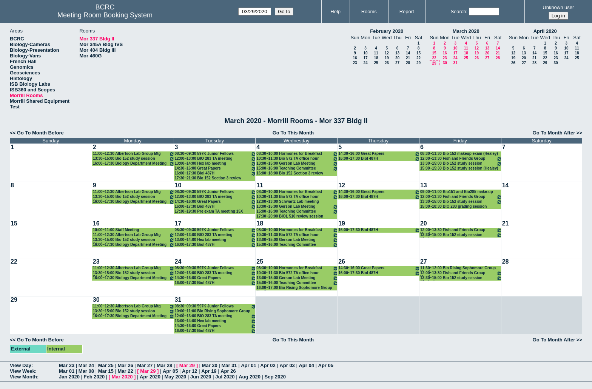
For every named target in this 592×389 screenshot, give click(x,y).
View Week (22, 371)
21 (408, 58)
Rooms (369, 11)
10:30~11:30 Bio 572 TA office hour (297, 158)
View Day (20, 365)
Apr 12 (189, 371)
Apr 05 (325, 365)
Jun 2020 (200, 377)
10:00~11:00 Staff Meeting (116, 230)
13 (397, 53)
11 (376, 53)
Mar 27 (145, 365)
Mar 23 (66, 365)
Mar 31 (229, 365)
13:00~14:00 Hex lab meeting (215, 163)
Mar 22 (125, 371)
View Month (23, 377)
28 (408, 63)
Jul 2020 (224, 377)
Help (335, 11)
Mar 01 (66, 371)
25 (376, 63)
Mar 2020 (122, 377)
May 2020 (176, 377)
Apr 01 (248, 365)
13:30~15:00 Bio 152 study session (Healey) (133, 158)
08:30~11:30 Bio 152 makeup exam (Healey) (459, 153)
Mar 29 (187, 365)
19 (387, 58)
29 (418, 63)
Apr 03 (286, 365)
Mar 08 (86, 371)
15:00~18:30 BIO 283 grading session (453, 206)
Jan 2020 (69, 377)
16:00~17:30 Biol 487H (215, 173)
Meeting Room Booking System (105, 15)
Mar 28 (164, 365)
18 (376, 58)
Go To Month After (554, 133)
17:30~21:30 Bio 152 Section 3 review (208, 178)
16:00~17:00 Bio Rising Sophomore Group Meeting (294, 288)
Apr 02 (267, 365)
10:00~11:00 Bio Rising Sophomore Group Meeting (212, 311)
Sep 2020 (275, 377)
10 (365, 53)
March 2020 (466, 31)
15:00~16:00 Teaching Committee (297, 168)
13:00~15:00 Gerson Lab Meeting (297, 163)
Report (406, 11)
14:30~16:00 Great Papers (215, 168)
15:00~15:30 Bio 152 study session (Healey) (459, 168)
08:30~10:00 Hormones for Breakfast (297, 153)
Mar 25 (106, 365)
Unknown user (558, 7)
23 (355, 63)
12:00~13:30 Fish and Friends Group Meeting (461, 158)
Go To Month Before (40, 133)
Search (458, 11)
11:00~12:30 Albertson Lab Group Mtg (133, 153)
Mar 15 (106, 371)
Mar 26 (125, 365)
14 (408, 53)
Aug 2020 (250, 377)
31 (455, 63)
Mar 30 (209, 365)
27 (397, 63)
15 (418, 53)
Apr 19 (208, 371)
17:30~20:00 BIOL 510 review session (289, 216)
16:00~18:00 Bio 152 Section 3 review (289, 173)
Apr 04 (306, 365)
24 (365, 63)
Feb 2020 (94, 377)
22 (418, 58)
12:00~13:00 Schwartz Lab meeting (287, 201)
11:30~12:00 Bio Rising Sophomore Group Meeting (458, 268)
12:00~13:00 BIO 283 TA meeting (215, 158)
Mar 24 (86, 365)
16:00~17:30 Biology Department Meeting (133, 163)
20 (397, 58)
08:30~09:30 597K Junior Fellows (215, 153)
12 (387, 53)
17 (365, 58)
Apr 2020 (150, 377)
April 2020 (545, 31)
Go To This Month (293, 133)
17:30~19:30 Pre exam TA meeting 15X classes (209, 211)
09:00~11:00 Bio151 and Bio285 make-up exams (456, 192)
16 (355, 58)
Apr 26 (228, 371)
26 (387, 63)
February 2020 (386, 31)
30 (445, 63)
